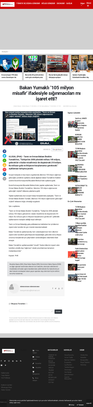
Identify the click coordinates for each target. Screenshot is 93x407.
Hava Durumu (69, 355)
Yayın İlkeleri (5, 375)
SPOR (50, 375)
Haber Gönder (6, 390)
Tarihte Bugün (69, 367)
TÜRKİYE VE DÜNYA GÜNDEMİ (28, 3)
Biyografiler (84, 360)
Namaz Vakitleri (69, 360)
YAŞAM (51, 370)
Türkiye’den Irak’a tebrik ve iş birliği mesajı (81, 242)
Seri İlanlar (68, 372)
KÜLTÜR (51, 373)
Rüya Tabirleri (85, 362)
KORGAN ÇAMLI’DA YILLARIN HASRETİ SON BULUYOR (80, 139)
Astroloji (83, 365)
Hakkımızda (5, 373)
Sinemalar (67, 370)
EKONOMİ (61, 3)
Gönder (58, 311)
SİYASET (51, 380)
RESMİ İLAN (52, 377)
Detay (71, 405)
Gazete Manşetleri (68, 378)
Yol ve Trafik (68, 357)
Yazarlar (37, 363)
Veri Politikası (5, 378)
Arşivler (37, 367)
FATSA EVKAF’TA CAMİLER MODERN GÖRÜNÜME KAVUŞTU (81, 190)
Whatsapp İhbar (6, 387)
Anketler (83, 357)
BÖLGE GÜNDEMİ (48, 3)
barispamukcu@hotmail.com (30, 290)
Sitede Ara (84, 355)
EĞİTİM (51, 382)
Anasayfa (5, 52)
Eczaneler (67, 362)
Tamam (80, 405)
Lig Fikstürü (68, 365)
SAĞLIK (69, 3)
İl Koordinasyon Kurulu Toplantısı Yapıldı (81, 179)
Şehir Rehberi (68, 375)
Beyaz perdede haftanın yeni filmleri (80, 267)
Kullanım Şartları (6, 385)
